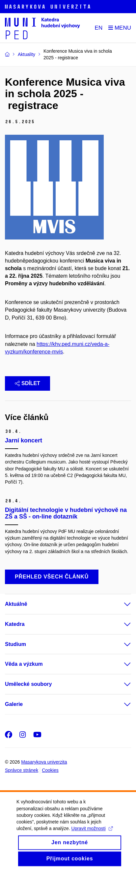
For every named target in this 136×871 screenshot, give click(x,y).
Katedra (15, 624)
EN (99, 28)
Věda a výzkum (24, 664)
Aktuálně (16, 604)
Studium (15, 644)
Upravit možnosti (92, 836)
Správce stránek (21, 770)
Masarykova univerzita (44, 762)
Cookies (50, 770)
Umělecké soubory (28, 684)
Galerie (14, 704)
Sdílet (27, 383)
